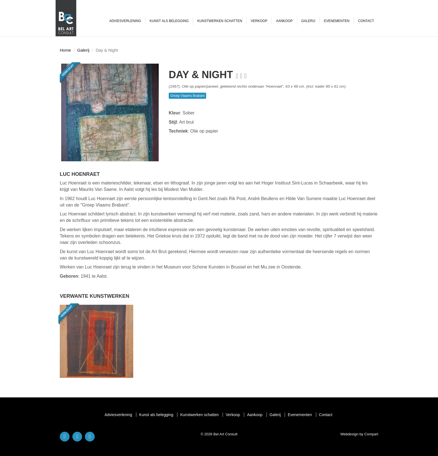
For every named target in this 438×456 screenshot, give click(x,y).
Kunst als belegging (169, 21)
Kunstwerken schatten (219, 21)
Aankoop (284, 21)
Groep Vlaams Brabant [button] (187, 96)
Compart (371, 434)
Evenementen (336, 21)
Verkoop (259, 21)
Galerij (308, 21)
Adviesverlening (125, 21)
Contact (366, 21)
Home (65, 50)
